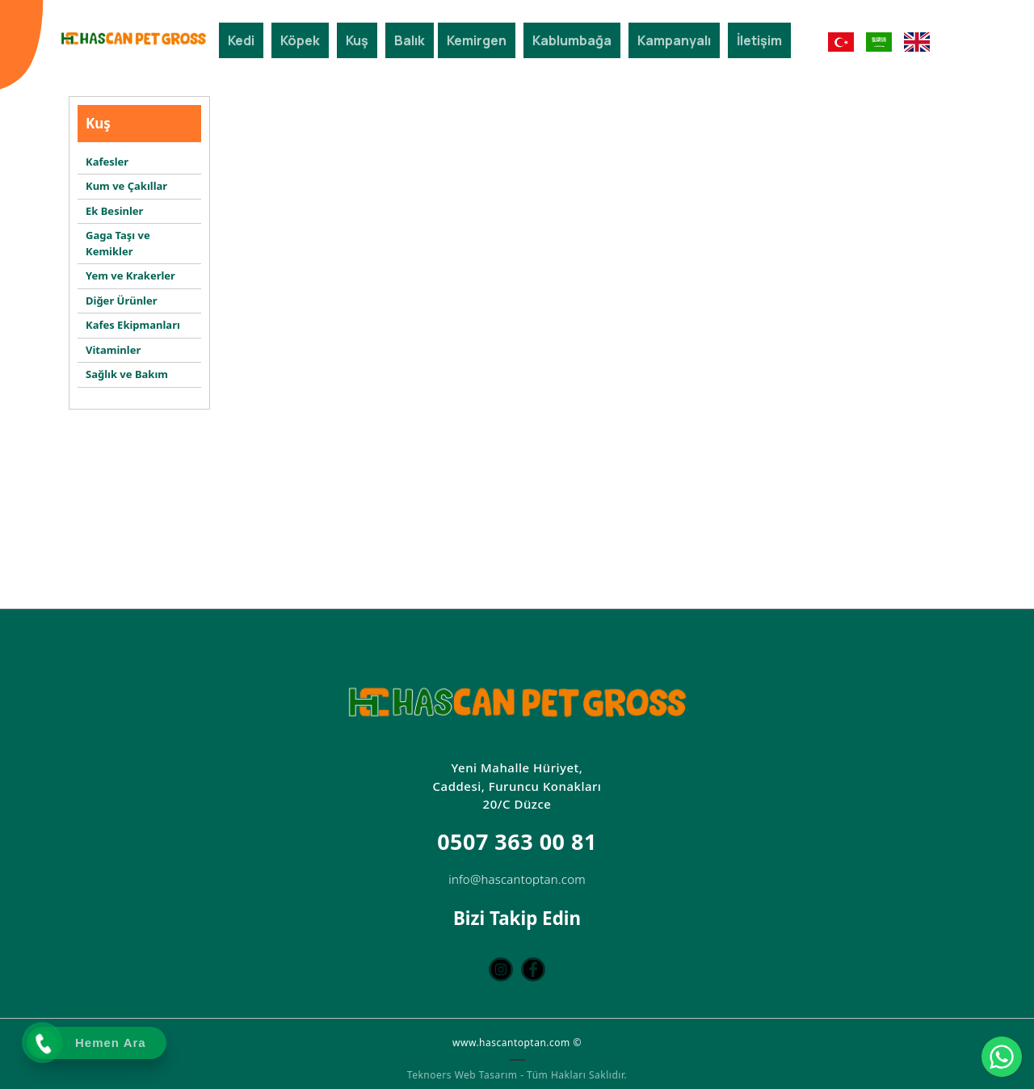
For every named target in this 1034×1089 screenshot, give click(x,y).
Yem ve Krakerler (130, 275)
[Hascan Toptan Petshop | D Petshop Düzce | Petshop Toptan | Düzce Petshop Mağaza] (133, 38)
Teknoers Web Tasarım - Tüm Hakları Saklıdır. (517, 1073)
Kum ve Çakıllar (126, 186)
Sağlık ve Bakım (127, 374)
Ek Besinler (114, 211)
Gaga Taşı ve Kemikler (118, 243)
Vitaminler (113, 350)
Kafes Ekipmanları (133, 324)
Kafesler (107, 161)
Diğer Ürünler (122, 300)
